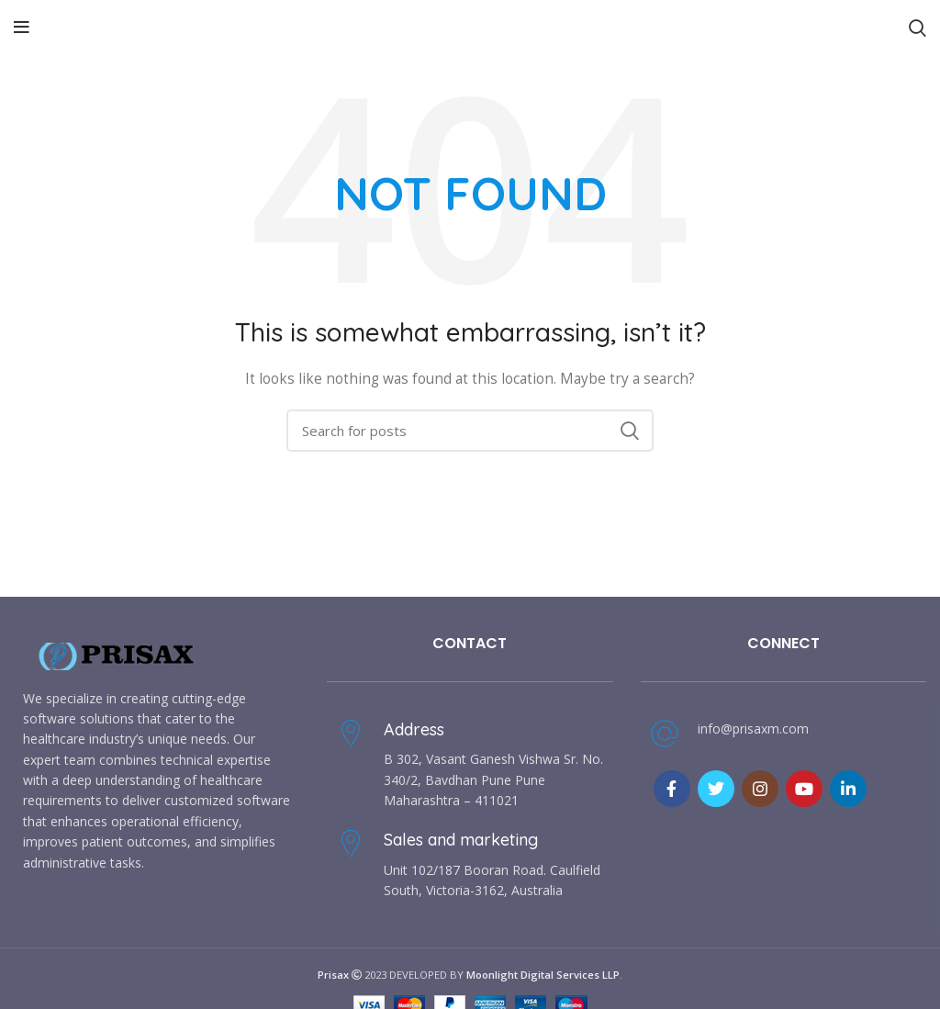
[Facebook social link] (672, 788)
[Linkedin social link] (848, 788)
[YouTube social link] (804, 788)
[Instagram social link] (760, 788)
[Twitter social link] (716, 788)
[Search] (470, 430)
